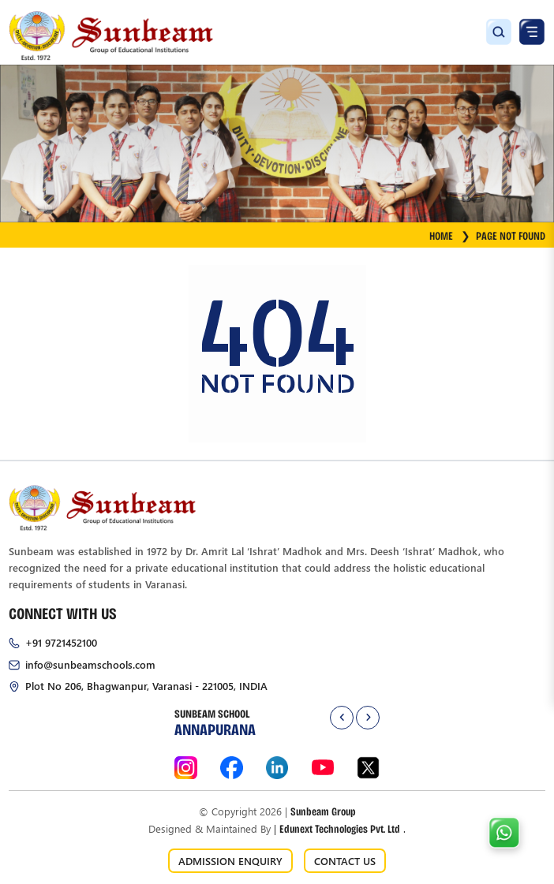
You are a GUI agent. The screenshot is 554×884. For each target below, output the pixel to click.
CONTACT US (345, 860)
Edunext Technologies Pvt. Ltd (339, 828)
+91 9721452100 (61, 642)
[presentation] (342, 717)
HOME (449, 235)
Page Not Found (510, 235)
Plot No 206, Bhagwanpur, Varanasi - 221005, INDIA (146, 685)
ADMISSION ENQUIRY (230, 860)
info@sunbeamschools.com (90, 664)
